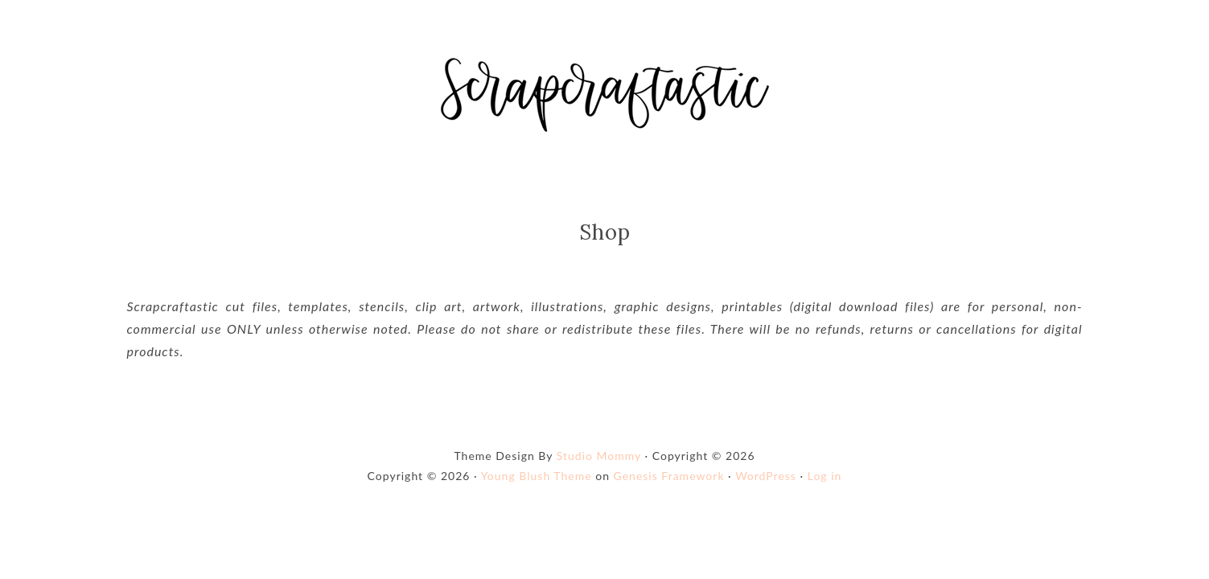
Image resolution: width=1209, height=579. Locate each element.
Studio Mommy (599, 455)
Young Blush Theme (536, 475)
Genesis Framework (669, 475)
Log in (825, 475)
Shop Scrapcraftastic (605, 94)
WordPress (765, 475)
